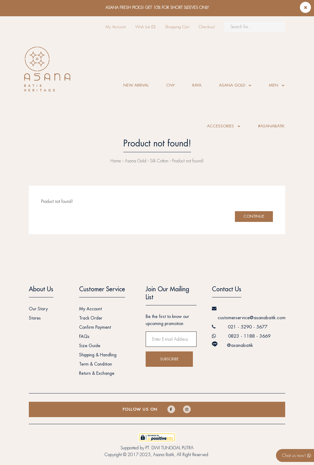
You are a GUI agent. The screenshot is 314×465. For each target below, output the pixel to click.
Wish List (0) (145, 27)
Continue (253, 216)
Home (115, 161)
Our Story (38, 309)
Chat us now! (296, 455)
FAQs (84, 336)
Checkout (207, 27)
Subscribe (169, 359)
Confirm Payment (95, 327)
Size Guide (89, 345)
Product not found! (188, 161)
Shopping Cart (177, 27)
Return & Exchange (96, 373)
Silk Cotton (159, 161)
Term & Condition (95, 364)
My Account (115, 27)
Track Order (90, 318)
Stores (35, 318)
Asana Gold (135, 161)
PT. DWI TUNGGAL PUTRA (169, 448)
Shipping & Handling (98, 355)
